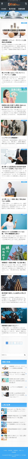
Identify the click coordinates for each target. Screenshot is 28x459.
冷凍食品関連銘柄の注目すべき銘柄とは (16, 430)
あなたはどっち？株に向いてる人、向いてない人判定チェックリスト (16, 410)
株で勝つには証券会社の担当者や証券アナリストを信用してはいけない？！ (13, 394)
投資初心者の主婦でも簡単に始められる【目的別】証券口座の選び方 (13, 380)
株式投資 (12, 9)
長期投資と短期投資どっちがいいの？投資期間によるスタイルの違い (16, 423)
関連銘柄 (15, 13)
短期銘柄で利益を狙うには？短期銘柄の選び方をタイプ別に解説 (16, 416)
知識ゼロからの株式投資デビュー (15, 455)
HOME (5, 450)
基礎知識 (21, 9)
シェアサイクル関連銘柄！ (13, 387)
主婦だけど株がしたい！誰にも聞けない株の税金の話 (16, 436)
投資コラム (5, 13)
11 (18, 343)
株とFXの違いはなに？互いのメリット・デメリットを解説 (13, 374)
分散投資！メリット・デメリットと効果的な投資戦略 (13, 367)
